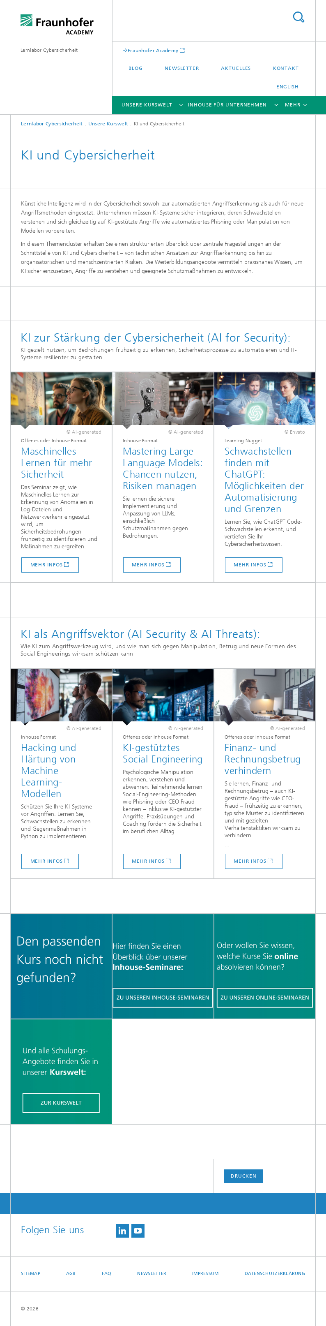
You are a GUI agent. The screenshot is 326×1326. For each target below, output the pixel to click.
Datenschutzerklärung (275, 1273)
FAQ (107, 1273)
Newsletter (182, 68)
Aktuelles (236, 68)
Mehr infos (46, 565)
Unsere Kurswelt (147, 105)
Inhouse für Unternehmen (227, 105)
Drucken (243, 1176)
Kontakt (286, 68)
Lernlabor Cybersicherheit (49, 50)
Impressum (205, 1273)
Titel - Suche (298, 17)
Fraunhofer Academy (153, 50)
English (287, 87)
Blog (136, 68)
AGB (71, 1273)
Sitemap (30, 1273)
